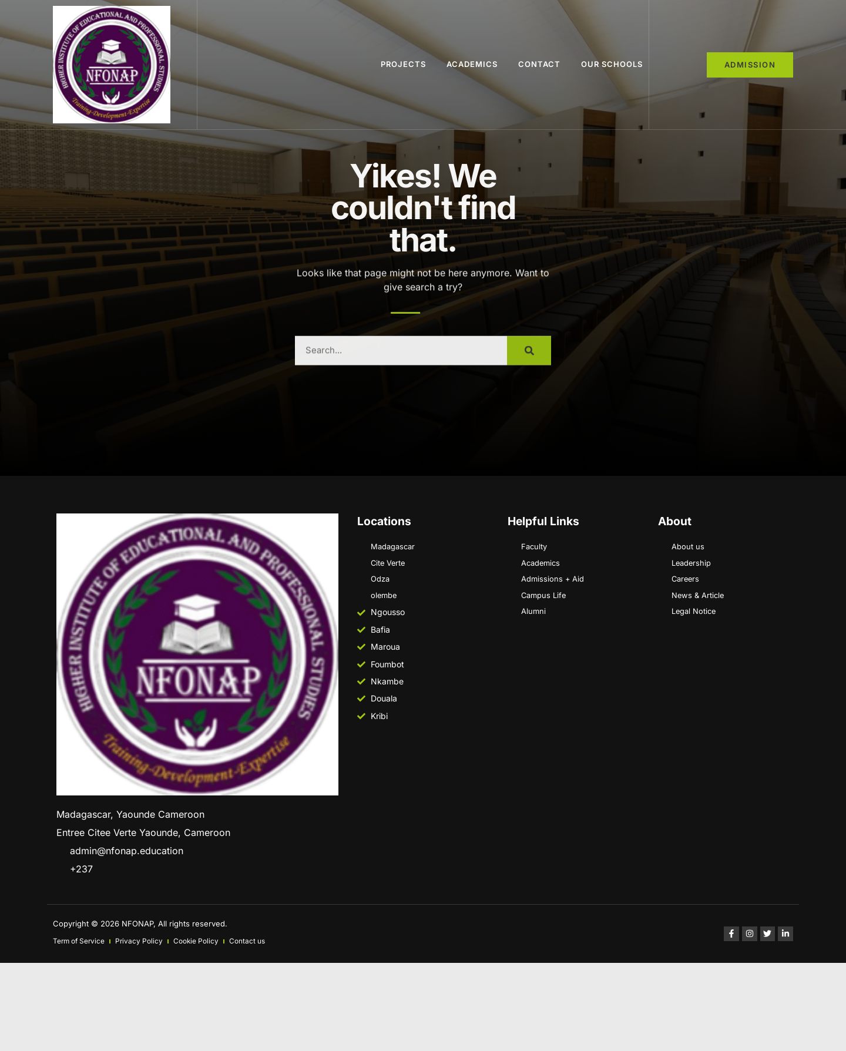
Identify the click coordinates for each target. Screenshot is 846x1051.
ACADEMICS (472, 64)
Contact (539, 64)
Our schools (612, 64)
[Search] (529, 451)
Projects (403, 64)
